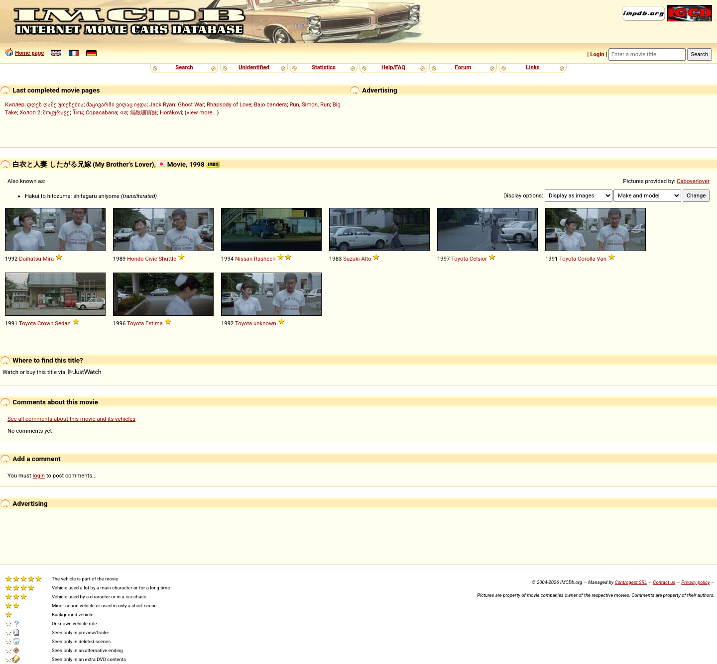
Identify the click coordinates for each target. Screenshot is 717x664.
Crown (45, 323)
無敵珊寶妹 (143, 112)
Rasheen (265, 258)
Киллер (14, 104)
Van (601, 258)
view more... (202, 112)
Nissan (243, 258)
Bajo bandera (270, 104)
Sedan (63, 323)
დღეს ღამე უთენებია (55, 104)
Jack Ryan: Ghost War (176, 104)
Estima (154, 323)
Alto (366, 258)
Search (184, 67)
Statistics (324, 67)
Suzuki (351, 258)
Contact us (664, 582)
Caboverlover (693, 181)
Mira (48, 258)
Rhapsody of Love (229, 104)
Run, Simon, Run (309, 104)
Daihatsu (30, 258)
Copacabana (101, 112)
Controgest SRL (630, 582)
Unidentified (254, 67)
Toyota (459, 258)
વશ (123, 112)
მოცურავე (56, 112)
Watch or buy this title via (51, 372)
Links (532, 67)
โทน (78, 112)
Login (597, 54)
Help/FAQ (393, 67)
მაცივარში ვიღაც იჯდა (116, 104)
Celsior (478, 258)
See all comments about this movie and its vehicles (71, 418)
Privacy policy (695, 582)
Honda (135, 258)
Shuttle (167, 258)
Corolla (587, 258)
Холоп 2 (29, 112)
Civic (151, 258)
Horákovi (171, 112)
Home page (29, 52)
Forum (463, 67)
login (39, 475)
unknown (264, 323)
